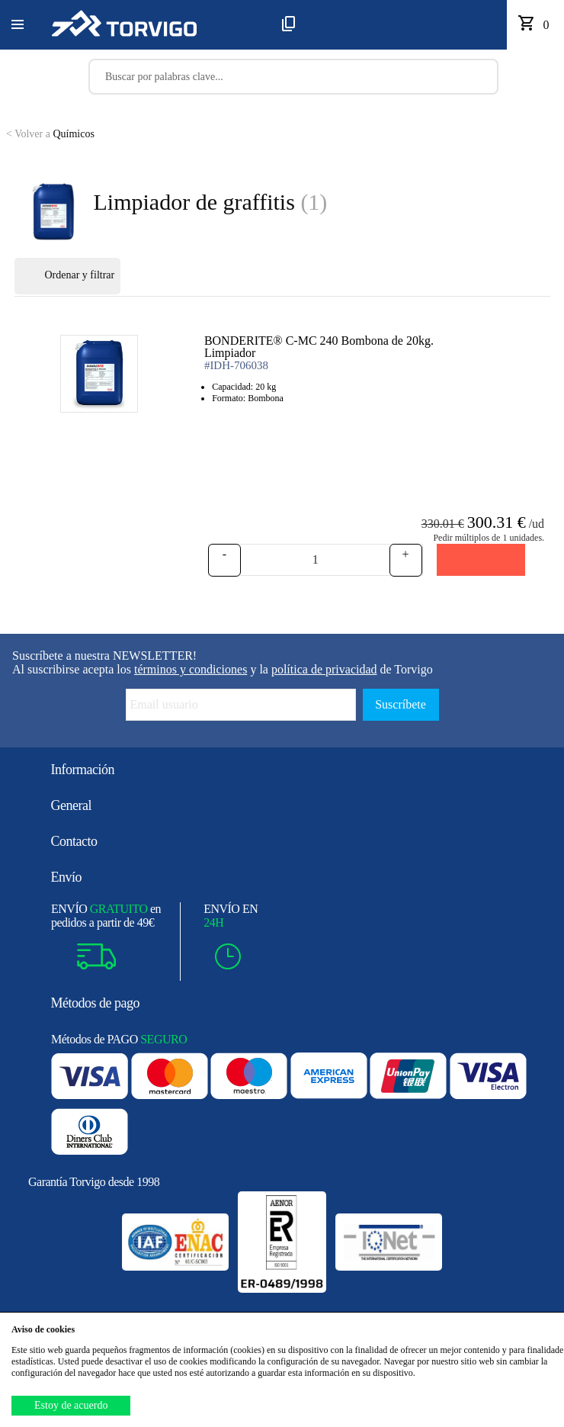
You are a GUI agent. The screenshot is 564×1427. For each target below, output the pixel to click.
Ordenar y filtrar (68, 276)
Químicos (50, 134)
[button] (17, 25)
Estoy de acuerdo (70, 1405)
